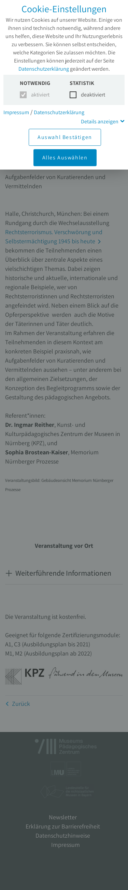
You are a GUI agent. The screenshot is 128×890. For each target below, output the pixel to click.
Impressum (16, 112)
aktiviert (39, 94)
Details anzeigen (99, 121)
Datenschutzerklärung (43, 68)
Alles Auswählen (65, 157)
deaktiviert (89, 94)
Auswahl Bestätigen (65, 137)
